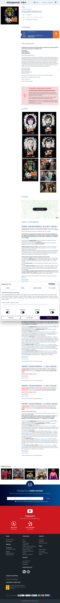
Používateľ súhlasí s (32, 501)
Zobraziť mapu (40, 209)
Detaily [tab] (22, 287)
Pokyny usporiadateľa (43, 552)
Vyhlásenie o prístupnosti (27, 554)
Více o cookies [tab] (52, 287)
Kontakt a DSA (25, 544)
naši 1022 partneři (8, 294)
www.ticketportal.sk (38, 101)
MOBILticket (41, 541)
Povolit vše (49, 317)
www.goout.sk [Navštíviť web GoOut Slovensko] (25, 562)
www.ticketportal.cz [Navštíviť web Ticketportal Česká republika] (26, 561)
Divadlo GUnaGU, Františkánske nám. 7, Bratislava (34, 17)
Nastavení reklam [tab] (37, 287)
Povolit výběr (30, 317)
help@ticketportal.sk (10, 553)
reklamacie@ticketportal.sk (46, 331)
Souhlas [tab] (8, 287)
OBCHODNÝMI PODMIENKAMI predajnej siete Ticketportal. (33, 501)
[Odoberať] (48, 498)
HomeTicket (41, 539)
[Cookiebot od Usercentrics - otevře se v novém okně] (49, 284)
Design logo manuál (26, 549)
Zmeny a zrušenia (42, 549)
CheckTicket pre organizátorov (12, 579)
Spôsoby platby (9, 541)
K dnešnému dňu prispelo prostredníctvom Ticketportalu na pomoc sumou (18, 587)
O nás (23, 539)
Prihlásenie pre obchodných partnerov (28, 551)
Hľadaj (36, 2)
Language (44, 2)
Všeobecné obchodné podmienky (29, 546)
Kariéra (23, 541)
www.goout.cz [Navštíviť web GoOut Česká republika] (25, 564)
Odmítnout (10, 317)
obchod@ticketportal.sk (11, 549)
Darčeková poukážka (43, 543)
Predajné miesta (25, 543)
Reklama (40, 554)
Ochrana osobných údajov (27, 548)
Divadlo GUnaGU (26, 9)
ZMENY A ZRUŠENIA (25, 281)
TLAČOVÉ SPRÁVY (24, 280)
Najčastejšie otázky (10, 554)
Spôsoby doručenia (10, 539)
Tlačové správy (42, 551)
